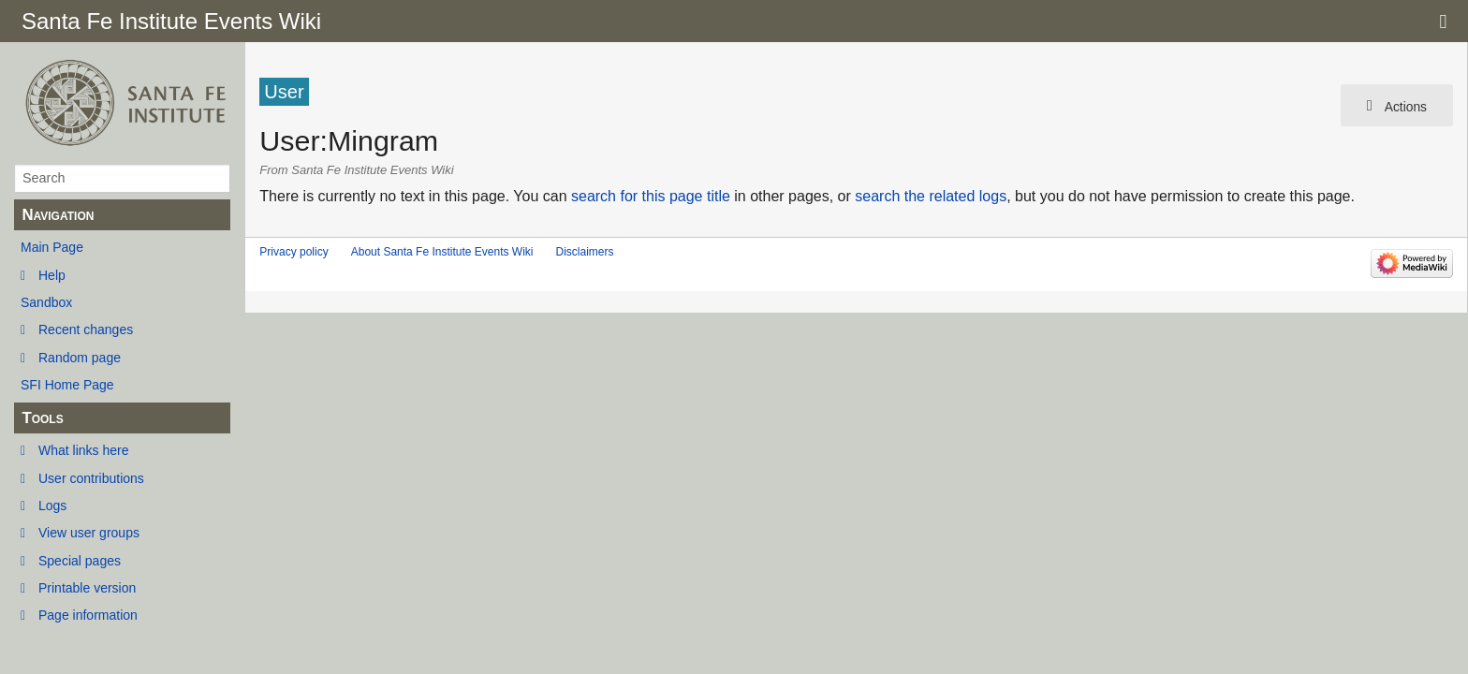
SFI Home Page (67, 384)
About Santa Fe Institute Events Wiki (442, 251)
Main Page (52, 247)
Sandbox (46, 302)
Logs (52, 505)
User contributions (91, 478)
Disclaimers (584, 251)
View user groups (88, 532)
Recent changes (85, 329)
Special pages (79, 560)
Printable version (87, 587)
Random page (79, 357)
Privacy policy (293, 251)
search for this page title (650, 196)
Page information (88, 615)
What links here (83, 450)
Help (52, 275)
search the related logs (930, 196)
